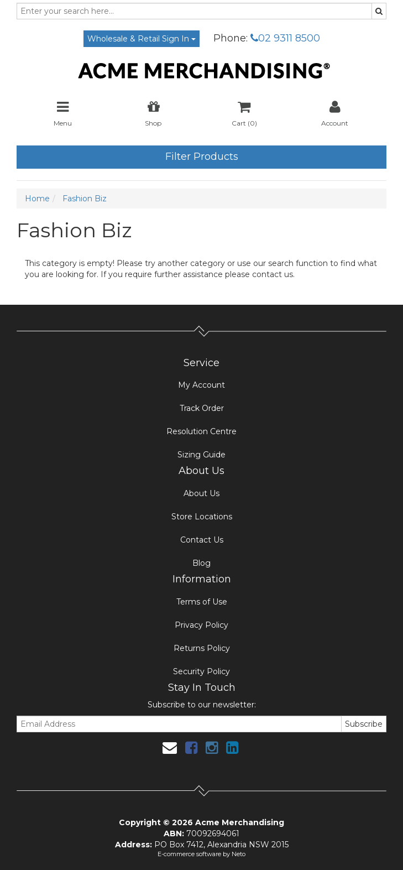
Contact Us (201, 540)
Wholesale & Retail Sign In (141, 39)
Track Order (202, 408)
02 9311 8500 (285, 38)
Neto (238, 854)
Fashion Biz (84, 199)
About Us (201, 493)
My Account (201, 385)
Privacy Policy (201, 625)
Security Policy (201, 671)
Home (37, 199)
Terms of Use (201, 602)
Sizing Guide (201, 455)
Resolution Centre (201, 431)
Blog (201, 563)
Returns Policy (202, 648)
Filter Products (201, 156)
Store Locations (201, 517)
